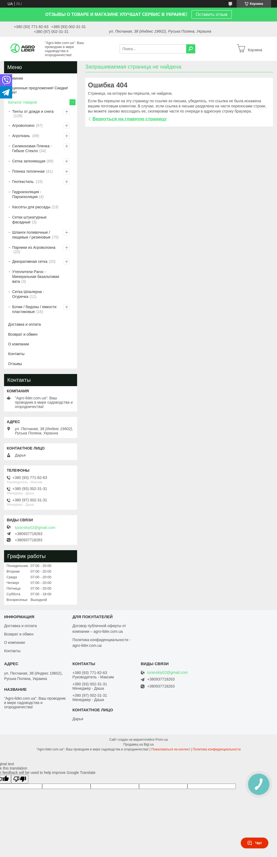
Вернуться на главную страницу (130, 118)
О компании (18, 344)
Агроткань (21, 136)
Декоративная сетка (29, 261)
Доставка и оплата (24, 324)
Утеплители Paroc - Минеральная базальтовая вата (35, 277)
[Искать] (190, 48)
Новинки (15, 78)
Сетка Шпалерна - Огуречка (28, 294)
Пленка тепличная (28, 171)
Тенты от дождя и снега (33, 111)
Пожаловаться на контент (170, 749)
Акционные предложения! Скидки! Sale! (38, 90)
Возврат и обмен (23, 334)
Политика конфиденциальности (216, 749)
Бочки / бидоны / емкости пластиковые (34, 309)
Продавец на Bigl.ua (138, 744)
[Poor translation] (19, 779)
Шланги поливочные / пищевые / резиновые (31, 234)
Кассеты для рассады (31, 207)
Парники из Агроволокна (33, 247)
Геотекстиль (23, 181)
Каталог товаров (22, 102)
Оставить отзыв (211, 14)
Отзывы (15, 364)
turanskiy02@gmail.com (35, 527)
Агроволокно (23, 125)
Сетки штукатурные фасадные (29, 219)
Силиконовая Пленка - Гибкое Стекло (32, 148)
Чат (254, 843)
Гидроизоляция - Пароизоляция (26, 194)
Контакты (16, 354)
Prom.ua (162, 740)
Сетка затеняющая (28, 161)
